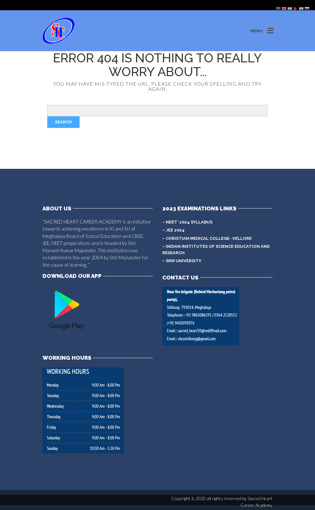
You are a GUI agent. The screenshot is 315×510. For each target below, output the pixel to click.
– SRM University (181, 260)
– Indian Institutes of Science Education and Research (216, 249)
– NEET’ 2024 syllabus (187, 222)
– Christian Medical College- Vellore (207, 238)
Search (63, 122)
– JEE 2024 (173, 230)
